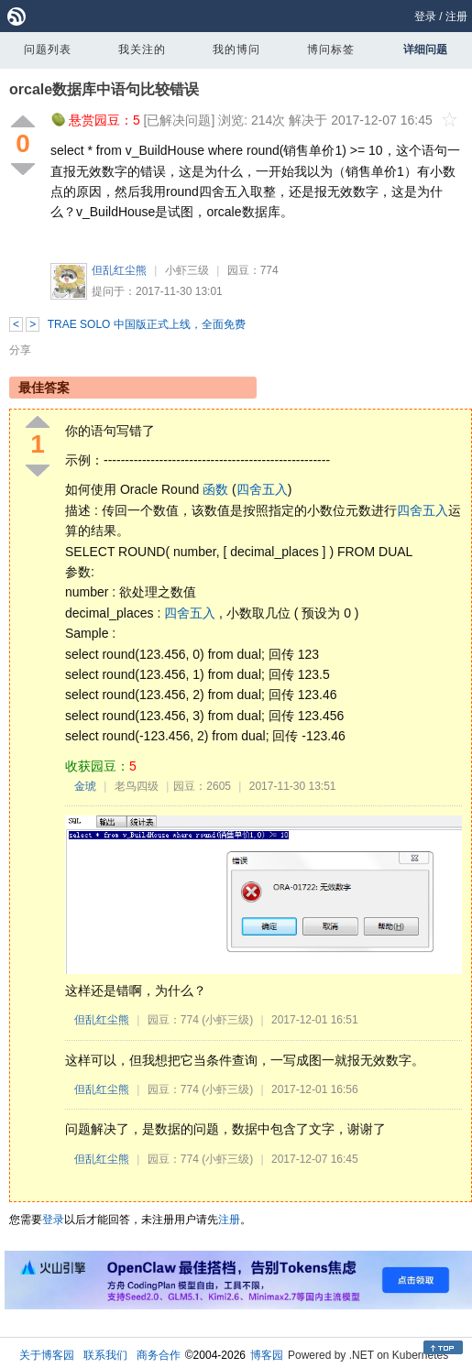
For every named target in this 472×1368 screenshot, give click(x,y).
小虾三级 (187, 270)
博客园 (266, 1355)
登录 (425, 16)
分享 (20, 350)
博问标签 (331, 49)
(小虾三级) (227, 1019)
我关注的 (142, 49)
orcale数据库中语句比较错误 (104, 89)
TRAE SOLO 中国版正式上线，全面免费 (147, 324)
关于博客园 (46, 1355)
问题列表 (47, 49)
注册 (456, 16)
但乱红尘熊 (119, 270)
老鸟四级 (137, 786)
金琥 (85, 786)
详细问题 (425, 49)
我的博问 (236, 49)
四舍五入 (262, 489)
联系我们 (105, 1355)
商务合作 (159, 1355)
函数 (215, 489)
